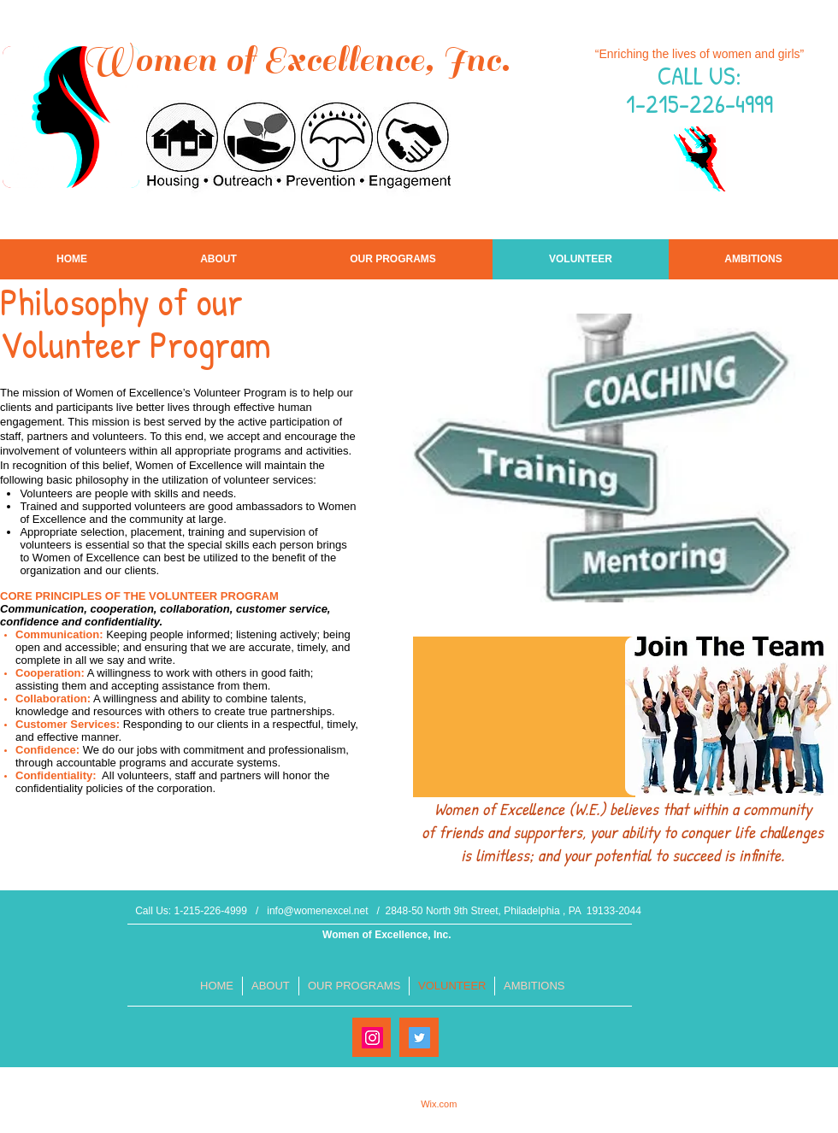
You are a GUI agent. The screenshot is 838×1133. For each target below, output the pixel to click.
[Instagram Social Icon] (372, 1037)
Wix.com (439, 1104)
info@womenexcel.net (317, 911)
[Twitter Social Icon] (419, 1037)
